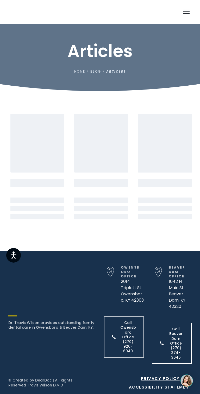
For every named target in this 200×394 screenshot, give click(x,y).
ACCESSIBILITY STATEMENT (160, 387)
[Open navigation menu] (186, 12)
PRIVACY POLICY (160, 378)
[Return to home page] (39, 11)
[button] (124, 336)
